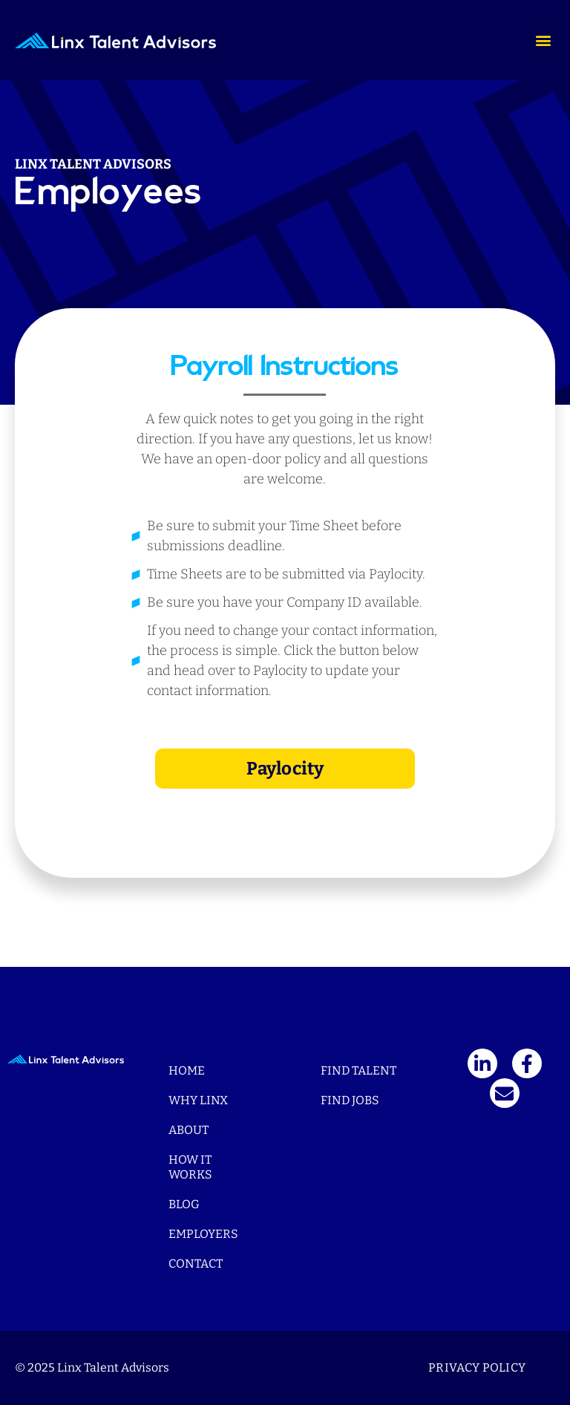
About (188, 1130)
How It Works (190, 1167)
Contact (195, 1263)
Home (186, 1070)
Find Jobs (350, 1100)
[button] (543, 40)
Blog (184, 1204)
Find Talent (358, 1070)
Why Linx (198, 1100)
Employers (203, 1234)
